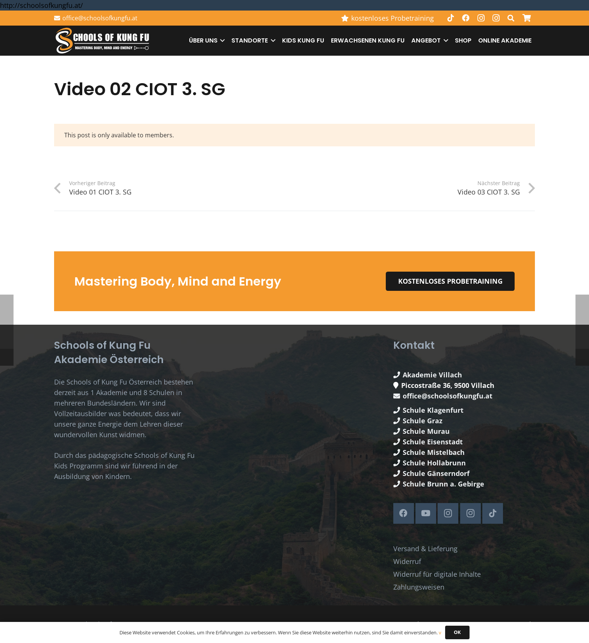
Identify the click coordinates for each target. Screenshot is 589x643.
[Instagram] (480, 18)
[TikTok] (450, 18)
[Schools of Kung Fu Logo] (103, 41)
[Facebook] (465, 18)
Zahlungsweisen (418, 586)
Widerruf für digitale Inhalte (437, 574)
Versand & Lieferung (425, 548)
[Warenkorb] (526, 18)
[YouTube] (425, 513)
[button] (510, 18)
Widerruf (407, 561)
